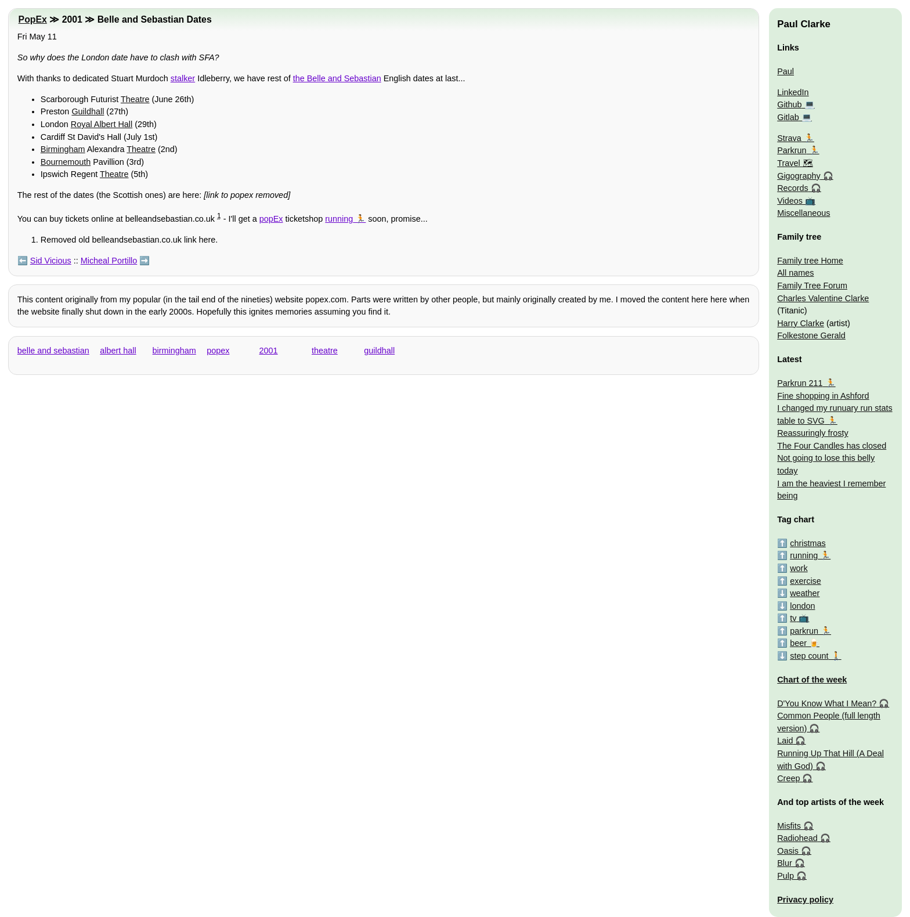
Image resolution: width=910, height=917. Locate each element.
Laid (785, 740)
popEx (271, 218)
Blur (784, 863)
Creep (788, 778)
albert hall (118, 350)
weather (804, 593)
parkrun (804, 631)
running (339, 218)
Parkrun (791, 150)
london (802, 606)
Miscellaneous (803, 213)
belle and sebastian (53, 350)
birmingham (174, 350)
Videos (790, 200)
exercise (805, 581)
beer (798, 643)
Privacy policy (805, 899)
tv (793, 618)
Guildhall (87, 111)
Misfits (789, 826)
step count (809, 655)
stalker (183, 78)
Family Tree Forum (812, 285)
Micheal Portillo (109, 260)
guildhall (379, 350)
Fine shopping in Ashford (823, 395)
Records (792, 188)
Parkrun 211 (799, 383)
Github (789, 104)
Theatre (135, 99)
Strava (789, 138)
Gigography (798, 175)
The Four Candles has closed (831, 445)
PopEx (33, 19)
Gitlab (788, 117)
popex (218, 350)
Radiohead (797, 838)
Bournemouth (66, 162)
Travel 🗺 (795, 163)
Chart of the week (812, 679)
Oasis (788, 850)
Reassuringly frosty (812, 433)
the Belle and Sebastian (337, 78)
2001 (268, 350)
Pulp (785, 875)
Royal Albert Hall (101, 124)
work (798, 568)
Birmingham (63, 149)
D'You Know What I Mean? (826, 703)
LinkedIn (792, 92)
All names (795, 272)
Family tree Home (810, 260)
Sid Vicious (50, 260)
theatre (325, 350)
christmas (808, 543)
